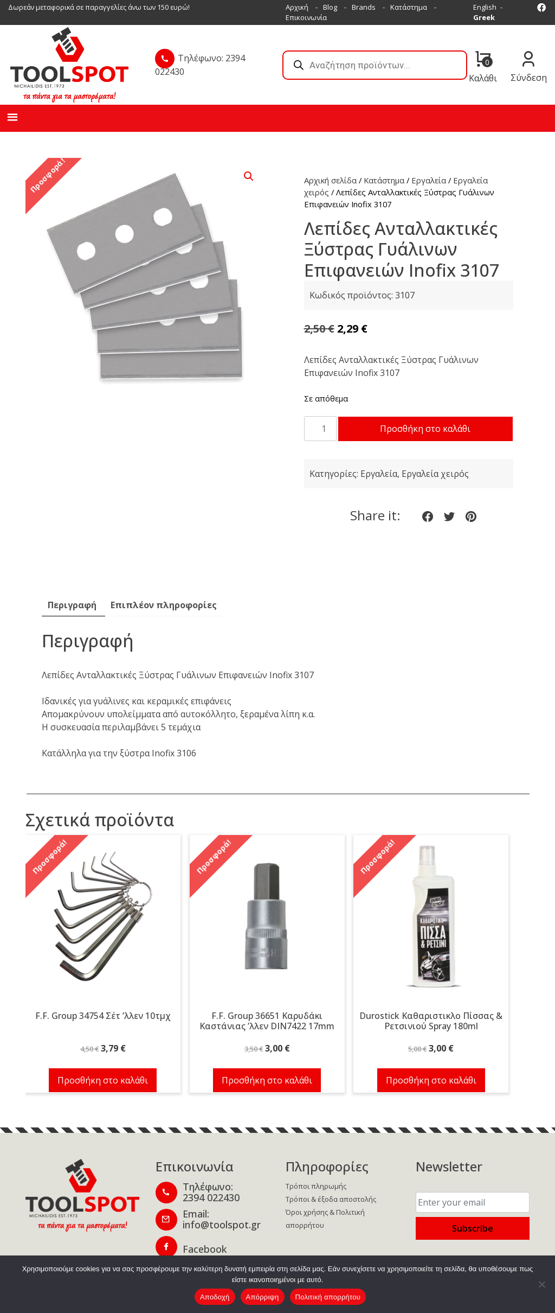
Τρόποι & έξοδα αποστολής (331, 1224)
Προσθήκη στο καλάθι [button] (102, 1105)
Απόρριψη (262, 1297)
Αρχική (297, 7)
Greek (484, 17)
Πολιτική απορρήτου (327, 1297)
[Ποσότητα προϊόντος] (320, 428)
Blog (330, 7)
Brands (364, 7)
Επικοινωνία (306, 17)
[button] (249, 176)
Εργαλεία (428, 180)
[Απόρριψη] (541, 1284)
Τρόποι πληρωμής (316, 1211)
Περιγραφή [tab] (72, 630)
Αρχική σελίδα (330, 180)
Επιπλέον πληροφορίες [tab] (164, 630)
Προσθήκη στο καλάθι (391, 454)
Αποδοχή (215, 1297)
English (484, 7)
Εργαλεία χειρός (435, 499)
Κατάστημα (408, 7)
